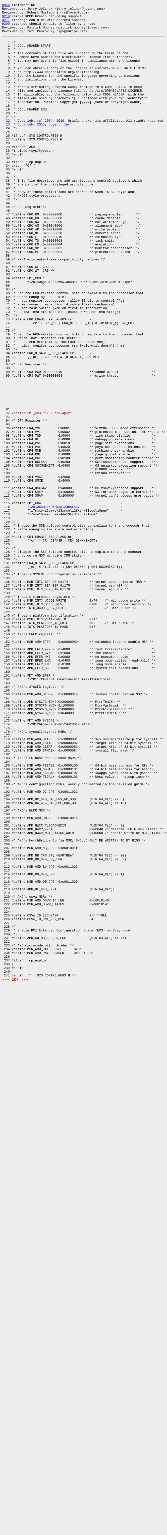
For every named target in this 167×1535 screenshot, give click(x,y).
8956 (6, 5)
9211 (6, 23)
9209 (6, 28)
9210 (6, 19)
